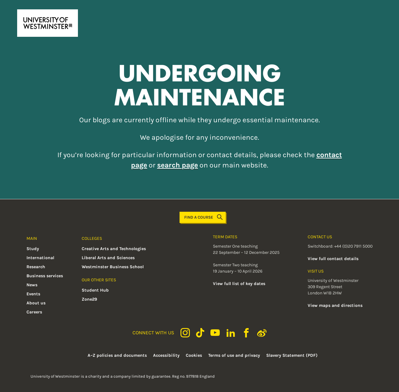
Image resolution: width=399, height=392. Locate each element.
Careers (34, 312)
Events (33, 294)
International (40, 257)
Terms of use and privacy (234, 355)
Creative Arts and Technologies (114, 248)
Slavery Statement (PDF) (292, 355)
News (31, 285)
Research (35, 266)
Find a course (203, 217)
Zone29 (89, 299)
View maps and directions (335, 305)
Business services (44, 275)
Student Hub (95, 290)
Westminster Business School (113, 266)
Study (32, 248)
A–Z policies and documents (117, 355)
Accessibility (166, 355)
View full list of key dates (239, 283)
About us (36, 303)
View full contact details (333, 258)
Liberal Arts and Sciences (108, 257)
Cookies (194, 355)
